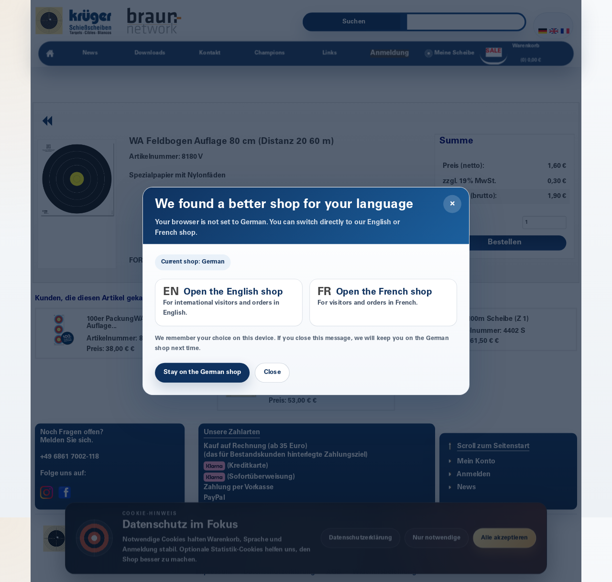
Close (272, 372)
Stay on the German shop (202, 372)
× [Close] (452, 203)
